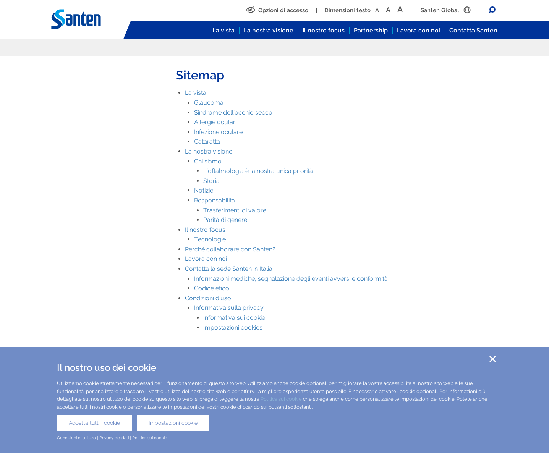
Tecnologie (210, 239)
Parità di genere (225, 219)
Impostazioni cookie (173, 423)
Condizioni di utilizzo (76, 437)
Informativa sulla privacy (229, 307)
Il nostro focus (324, 30)
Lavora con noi (418, 30)
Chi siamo (208, 161)
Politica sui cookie (281, 399)
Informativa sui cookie (234, 317)
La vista (223, 30)
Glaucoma (208, 102)
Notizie (203, 190)
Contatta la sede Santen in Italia (228, 268)
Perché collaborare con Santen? (230, 249)
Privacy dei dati (114, 437)
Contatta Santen (473, 30)
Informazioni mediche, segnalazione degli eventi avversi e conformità (291, 278)
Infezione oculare (218, 132)
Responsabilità (214, 200)
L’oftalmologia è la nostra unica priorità (258, 171)
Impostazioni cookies (232, 327)
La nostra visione (268, 30)
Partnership (371, 30)
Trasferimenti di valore (234, 210)
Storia (211, 180)
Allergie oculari (215, 122)
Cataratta (207, 141)
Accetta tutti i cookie (94, 423)
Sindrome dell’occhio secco (233, 112)
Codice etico (211, 288)
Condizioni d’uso (208, 298)
